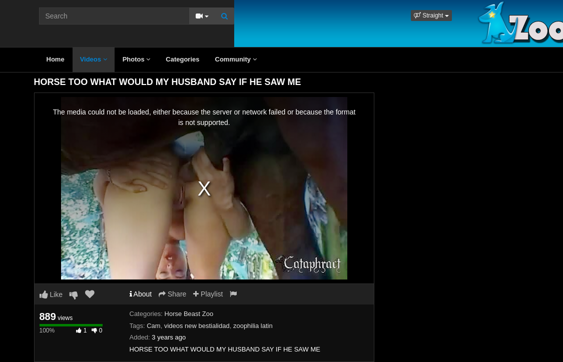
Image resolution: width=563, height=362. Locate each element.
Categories (182, 59)
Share (172, 294)
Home (56, 59)
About (141, 294)
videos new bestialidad (197, 326)
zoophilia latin (253, 326)
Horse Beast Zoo (189, 314)
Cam (153, 326)
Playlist (208, 294)
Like (51, 294)
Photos (137, 59)
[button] (431, 15)
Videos (93, 59)
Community (236, 59)
